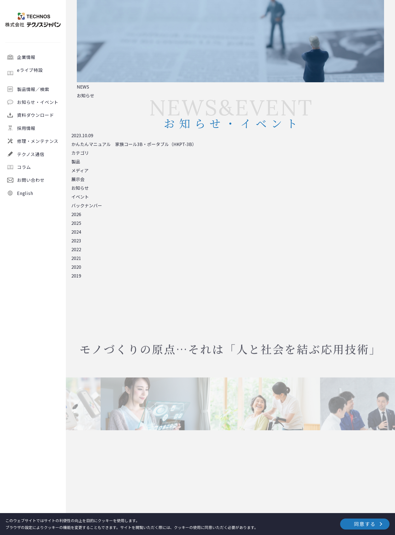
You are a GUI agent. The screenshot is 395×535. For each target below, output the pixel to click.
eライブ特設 (39, 73)
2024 (76, 231)
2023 (76, 240)
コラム (24, 167)
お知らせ (80, 188)
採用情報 (26, 128)
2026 (76, 214)
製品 (75, 161)
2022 (76, 249)
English (25, 193)
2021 (76, 258)
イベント (80, 196)
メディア (80, 170)
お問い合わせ (31, 180)
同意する (365, 523)
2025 (76, 223)
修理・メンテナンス (37, 141)
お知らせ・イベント (37, 102)
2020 (76, 267)
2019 (76, 275)
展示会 (77, 179)
